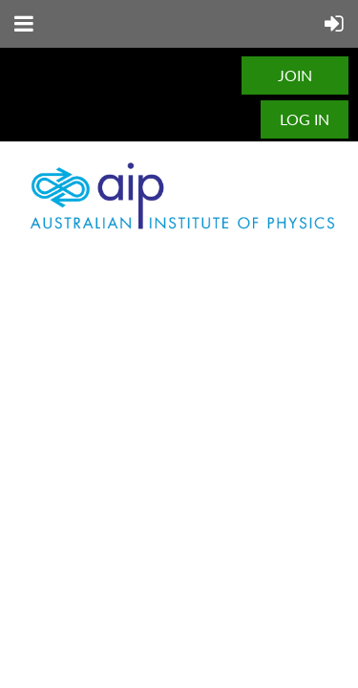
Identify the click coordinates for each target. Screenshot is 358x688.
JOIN (295, 75)
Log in (304, 119)
